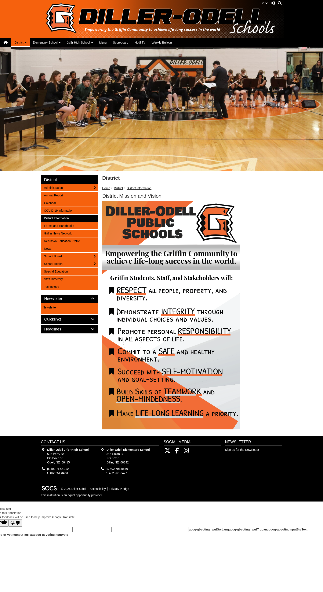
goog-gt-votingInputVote (51, 534)
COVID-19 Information (58, 210)
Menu (103, 42)
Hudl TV (140, 42)
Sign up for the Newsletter (242, 449)
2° (265, 3)
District (118, 188)
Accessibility (98, 489)
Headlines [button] (57, 329)
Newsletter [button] (58, 299)
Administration (53, 187)
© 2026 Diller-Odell (73, 489)
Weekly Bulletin (162, 42)
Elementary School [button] (47, 42)
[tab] (69, 299)
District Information (139, 188)
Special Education (56, 271)
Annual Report (53, 195)
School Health (53, 264)
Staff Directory (53, 279)
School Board (53, 256)
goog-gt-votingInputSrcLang (209, 529)
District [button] (20, 42)
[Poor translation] (15, 523)
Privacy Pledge (119, 489)
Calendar (50, 203)
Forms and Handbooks (59, 225)
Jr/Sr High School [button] (80, 42)
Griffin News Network (58, 233)
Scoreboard (120, 42)
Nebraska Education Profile (62, 241)
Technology (51, 286)
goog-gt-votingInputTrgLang (249, 529)
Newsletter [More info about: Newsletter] (50, 307)
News (49, 248)
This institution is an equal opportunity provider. (72, 495)
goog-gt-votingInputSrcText (288, 529)
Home (106, 188)
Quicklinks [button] (57, 319)
